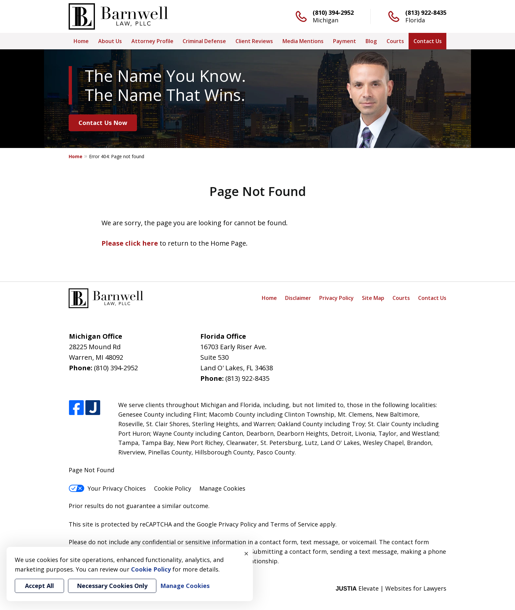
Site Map (373, 298)
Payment (344, 41)
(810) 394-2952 (333, 12)
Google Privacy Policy (227, 524)
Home (81, 41)
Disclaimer (298, 298)
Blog (371, 41)
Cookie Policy (172, 488)
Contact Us (428, 41)
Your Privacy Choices (107, 488)
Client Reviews (254, 41)
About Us (110, 41)
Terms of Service (294, 524)
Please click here (129, 243)
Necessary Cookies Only (112, 586)
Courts (395, 41)
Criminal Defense (204, 41)
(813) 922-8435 (425, 12)
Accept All (39, 586)
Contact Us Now (102, 123)
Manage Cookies (222, 488)
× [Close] (246, 553)
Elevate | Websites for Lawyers (391, 588)
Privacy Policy (336, 298)
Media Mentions (303, 41)
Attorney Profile (152, 41)
